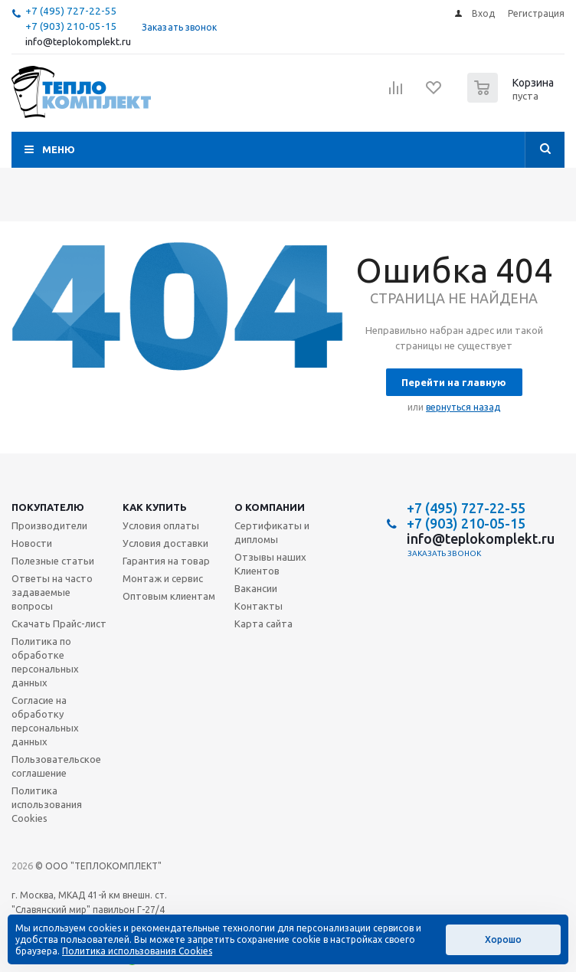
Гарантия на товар (166, 560)
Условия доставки (165, 543)
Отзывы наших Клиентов (270, 563)
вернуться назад (463, 407)
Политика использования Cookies (46, 804)
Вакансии (255, 588)
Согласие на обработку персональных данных (45, 721)
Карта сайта (263, 623)
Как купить (155, 507)
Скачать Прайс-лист (58, 623)
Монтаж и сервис (163, 578)
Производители (49, 525)
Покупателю (47, 507)
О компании (269, 507)
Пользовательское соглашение (56, 766)
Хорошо (503, 939)
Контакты (258, 606)
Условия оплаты (161, 525)
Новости (31, 543)
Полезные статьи (52, 560)
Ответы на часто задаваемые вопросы (52, 592)
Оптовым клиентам (169, 596)
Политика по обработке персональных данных (45, 662)
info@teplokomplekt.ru (78, 41)
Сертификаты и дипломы (271, 532)
